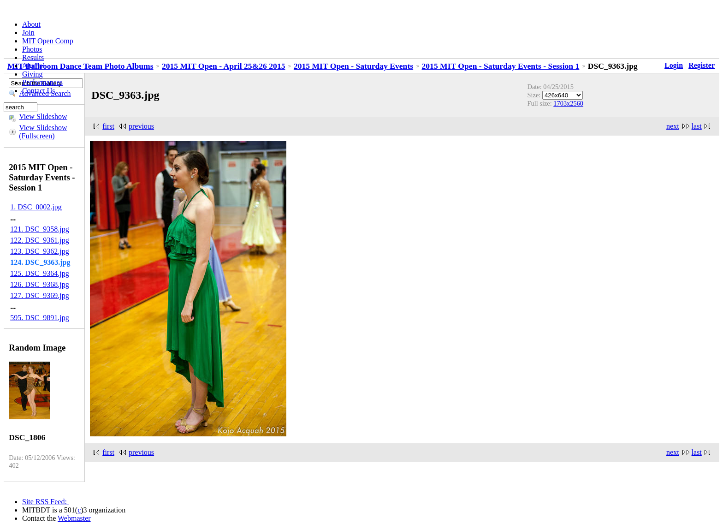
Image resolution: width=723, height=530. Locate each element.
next (672, 126)
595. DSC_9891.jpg (39, 318)
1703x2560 (568, 103)
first (108, 126)
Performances (42, 82)
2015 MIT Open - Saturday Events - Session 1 (501, 66)
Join (28, 32)
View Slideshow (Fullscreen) (43, 132)
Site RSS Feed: (45, 502)
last (697, 126)
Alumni (33, 66)
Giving (32, 74)
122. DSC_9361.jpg (39, 240)
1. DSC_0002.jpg (36, 207)
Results (33, 57)
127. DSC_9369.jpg (39, 295)
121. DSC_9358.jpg (39, 229)
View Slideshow (43, 116)
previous (141, 126)
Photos (32, 49)
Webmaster (74, 518)
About (31, 24)
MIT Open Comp (47, 41)
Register (701, 65)
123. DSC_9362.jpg (39, 251)
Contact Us (38, 91)
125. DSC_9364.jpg (39, 273)
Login (673, 65)
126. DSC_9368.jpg (39, 284)
